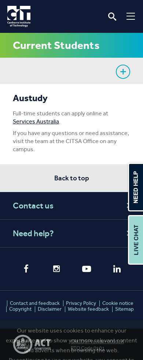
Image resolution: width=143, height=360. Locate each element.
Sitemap (124, 309)
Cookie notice (117, 303)
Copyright (20, 309)
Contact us (72, 206)
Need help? (72, 233)
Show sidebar (123, 72)
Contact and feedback (35, 303)
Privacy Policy (81, 303)
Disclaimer (50, 309)
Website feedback (88, 309)
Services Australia (36, 121)
